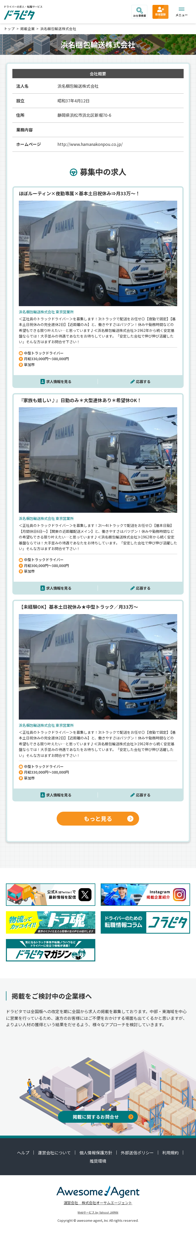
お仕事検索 (140, 12)
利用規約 (170, 1152)
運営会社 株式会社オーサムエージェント (98, 1202)
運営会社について (54, 1152)
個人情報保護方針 (95, 1152)
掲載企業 (27, 28)
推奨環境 (98, 1161)
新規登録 (160, 11)
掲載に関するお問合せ (103, 1116)
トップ (9, 28)
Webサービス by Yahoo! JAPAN (98, 1212)
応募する (143, 381)
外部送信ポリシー (137, 1152)
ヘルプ (23, 1152)
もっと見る (108, 818)
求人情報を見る (58, 381)
